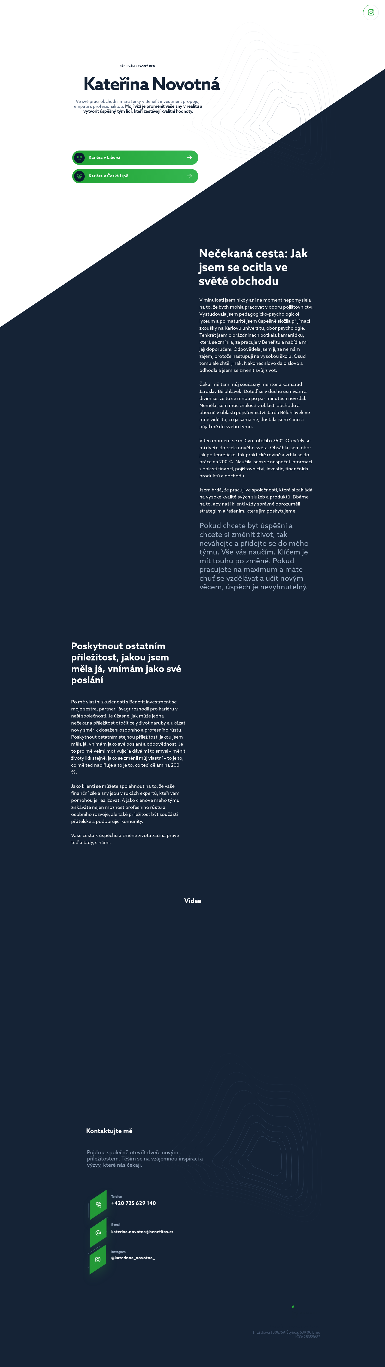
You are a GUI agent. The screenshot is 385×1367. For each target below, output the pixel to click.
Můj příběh (259, 11)
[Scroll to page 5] (203, 1029)
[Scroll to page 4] (197, 1029)
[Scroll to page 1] (183, 1029)
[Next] (318, 970)
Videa (285, 11)
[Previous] (67, 970)
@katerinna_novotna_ (136, 1257)
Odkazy (231, 11)
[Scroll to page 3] (192, 1029)
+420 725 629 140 (132, 1204)
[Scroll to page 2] (188, 1029)
